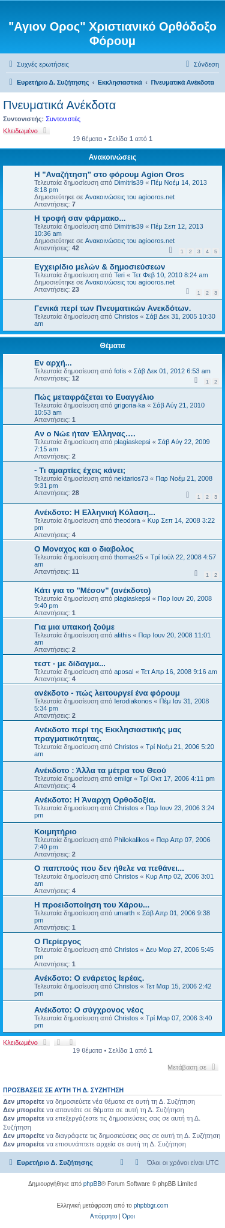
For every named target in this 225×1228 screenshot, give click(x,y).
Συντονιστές (63, 118)
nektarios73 (131, 478)
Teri (119, 274)
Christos (126, 316)
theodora (127, 520)
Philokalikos (131, 839)
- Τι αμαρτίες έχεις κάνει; (79, 470)
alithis (122, 635)
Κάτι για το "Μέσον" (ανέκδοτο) (92, 590)
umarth (124, 912)
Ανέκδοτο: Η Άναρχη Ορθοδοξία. (94, 799)
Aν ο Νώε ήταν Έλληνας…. (85, 433)
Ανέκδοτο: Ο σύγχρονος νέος (88, 1009)
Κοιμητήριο (55, 831)
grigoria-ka (129, 405)
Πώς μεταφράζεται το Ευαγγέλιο (94, 397)
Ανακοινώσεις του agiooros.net (130, 196)
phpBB (92, 1184)
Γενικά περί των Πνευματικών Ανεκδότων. (112, 308)
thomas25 (128, 557)
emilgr (123, 778)
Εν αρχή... (53, 362)
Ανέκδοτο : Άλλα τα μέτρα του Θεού (100, 770)
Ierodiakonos (133, 701)
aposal (123, 671)
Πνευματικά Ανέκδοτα (59, 105)
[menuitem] (37, 64)
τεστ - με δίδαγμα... (70, 663)
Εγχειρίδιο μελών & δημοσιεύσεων (99, 266)
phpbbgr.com (151, 1205)
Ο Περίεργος (57, 941)
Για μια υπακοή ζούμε (74, 626)
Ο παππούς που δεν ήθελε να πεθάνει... (109, 868)
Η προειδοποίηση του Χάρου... (91, 904)
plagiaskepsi (132, 441)
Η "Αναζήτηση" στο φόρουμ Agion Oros (109, 174)
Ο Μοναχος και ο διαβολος (84, 548)
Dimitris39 (128, 182)
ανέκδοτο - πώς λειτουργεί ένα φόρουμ (107, 692)
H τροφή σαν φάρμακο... (79, 218)
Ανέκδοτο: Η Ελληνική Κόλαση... (94, 512)
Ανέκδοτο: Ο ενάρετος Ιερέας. (89, 978)
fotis (120, 371)
